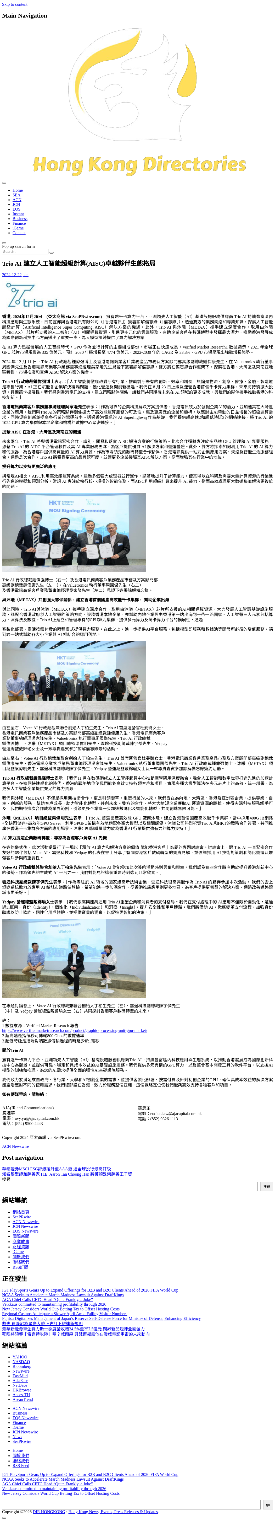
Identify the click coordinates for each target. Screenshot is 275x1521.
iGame (18, 228)
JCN (16, 204)
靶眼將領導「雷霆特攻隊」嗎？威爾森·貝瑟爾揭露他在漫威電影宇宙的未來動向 (76, 1334)
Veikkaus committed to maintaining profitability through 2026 (54, 1304)
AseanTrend (23, 1399)
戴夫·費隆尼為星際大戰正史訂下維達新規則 (42, 1323)
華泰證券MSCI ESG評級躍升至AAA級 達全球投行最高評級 (56, 1169)
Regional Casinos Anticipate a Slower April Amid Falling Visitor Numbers (64, 1313)
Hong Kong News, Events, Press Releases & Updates (113, 1511)
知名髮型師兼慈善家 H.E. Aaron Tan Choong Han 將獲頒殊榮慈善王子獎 (67, 1174)
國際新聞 (21, 1236)
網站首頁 (21, 1212)
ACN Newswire (15, 1146)
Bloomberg (22, 1366)
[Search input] (25, 251)
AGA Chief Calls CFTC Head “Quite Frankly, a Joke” (47, 1299)
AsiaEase (20, 1380)
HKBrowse (22, 1390)
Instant (18, 214)
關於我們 (21, 1257)
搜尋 (6, 1179)
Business (20, 218)
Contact (19, 233)
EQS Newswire (25, 1231)
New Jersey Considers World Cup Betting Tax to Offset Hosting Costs (61, 1309)
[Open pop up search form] (4, 243)
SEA (16, 195)
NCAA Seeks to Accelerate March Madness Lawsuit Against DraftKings (63, 1295)
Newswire (21, 1371)
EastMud (20, 1376)
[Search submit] (51, 253)
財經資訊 (21, 1247)
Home (18, 190)
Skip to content (14, 4)
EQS (16, 209)
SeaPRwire (22, 1217)
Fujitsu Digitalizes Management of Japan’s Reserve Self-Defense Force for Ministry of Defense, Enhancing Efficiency (101, 1318)
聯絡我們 (21, 1262)
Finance (19, 223)
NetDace (20, 1385)
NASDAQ (21, 1361)
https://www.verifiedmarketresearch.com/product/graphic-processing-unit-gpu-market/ (74, 1030)
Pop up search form (18, 246)
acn (26, 274)
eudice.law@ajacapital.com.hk (176, 1113)
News (17, 1436)
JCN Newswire (25, 1226)
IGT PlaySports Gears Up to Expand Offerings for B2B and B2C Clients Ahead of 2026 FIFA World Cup (90, 1290)
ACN (17, 199)
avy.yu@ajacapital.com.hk (37, 1118)
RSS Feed (21, 1465)
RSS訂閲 (20, 1267)
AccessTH (21, 1395)
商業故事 (21, 1241)
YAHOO (20, 1357)
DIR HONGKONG (49, 1511)
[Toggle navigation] (4, 183)
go (268, 1505)
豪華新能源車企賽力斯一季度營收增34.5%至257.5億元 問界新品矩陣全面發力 (73, 1329)
